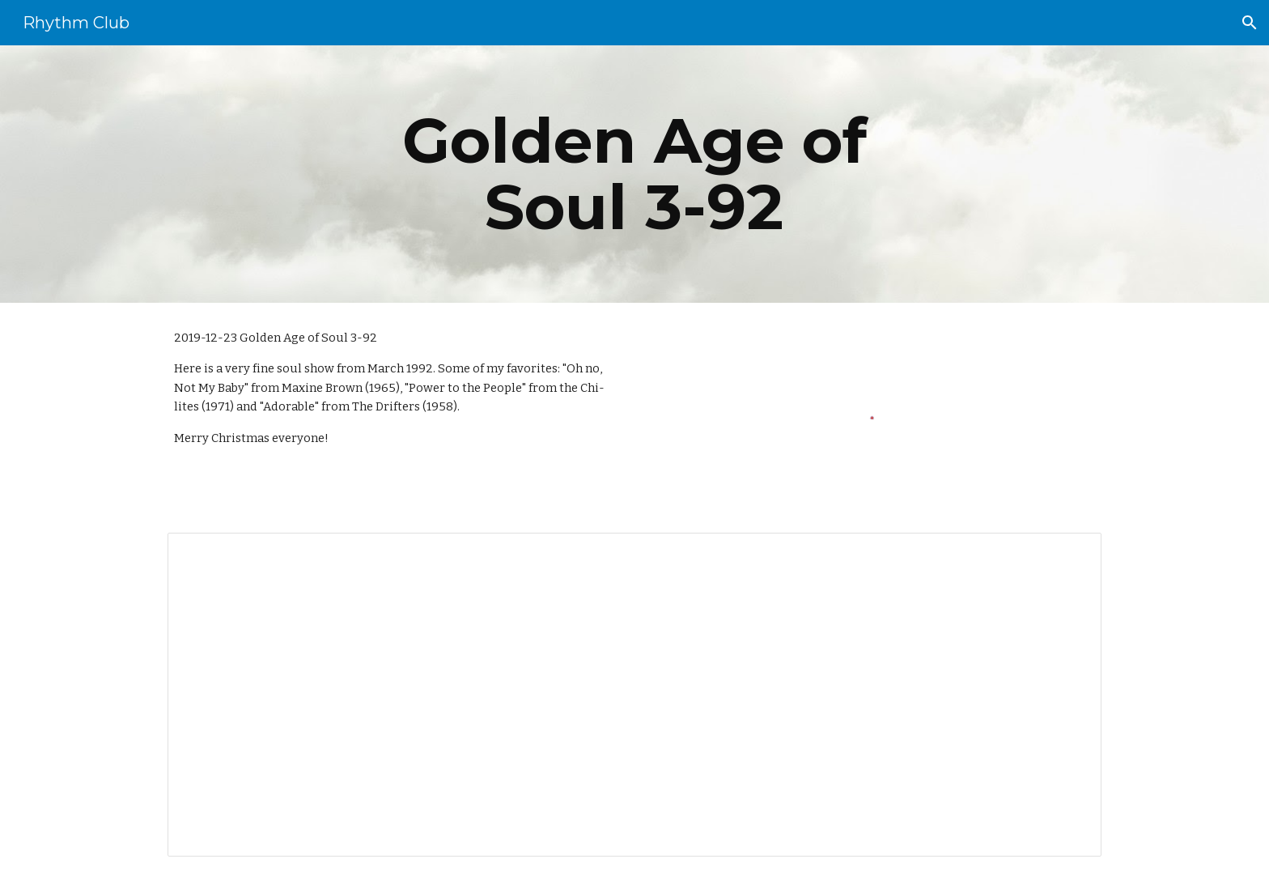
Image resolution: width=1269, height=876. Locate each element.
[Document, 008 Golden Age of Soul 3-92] (634, 695)
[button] (1249, 22)
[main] (634, 174)
